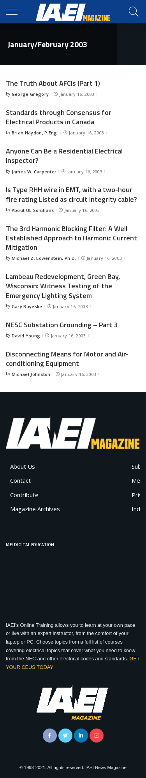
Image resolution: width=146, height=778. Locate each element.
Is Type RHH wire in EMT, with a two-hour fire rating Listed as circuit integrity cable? (71, 194)
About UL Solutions (33, 210)
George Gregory (30, 94)
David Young (26, 335)
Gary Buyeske (27, 306)
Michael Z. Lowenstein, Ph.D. (44, 258)
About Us (22, 466)
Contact (20, 480)
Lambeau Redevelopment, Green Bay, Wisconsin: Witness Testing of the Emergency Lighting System (63, 286)
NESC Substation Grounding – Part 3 (62, 324)
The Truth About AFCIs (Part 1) (53, 83)
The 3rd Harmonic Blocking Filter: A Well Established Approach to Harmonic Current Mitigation (71, 238)
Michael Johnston (31, 374)
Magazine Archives (35, 509)
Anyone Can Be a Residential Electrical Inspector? (64, 156)
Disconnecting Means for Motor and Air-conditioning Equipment (67, 359)
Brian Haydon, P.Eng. (35, 133)
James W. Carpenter (34, 171)
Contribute (24, 495)
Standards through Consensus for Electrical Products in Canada (58, 117)
